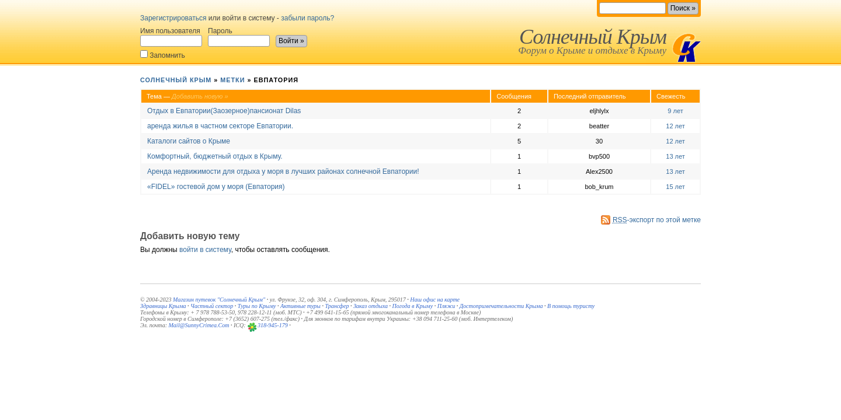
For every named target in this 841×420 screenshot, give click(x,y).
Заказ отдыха (370, 306)
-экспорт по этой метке (657, 220)
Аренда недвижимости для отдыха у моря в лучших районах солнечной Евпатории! (283, 171)
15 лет (675, 186)
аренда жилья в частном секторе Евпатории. (220, 126)
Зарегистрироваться (173, 18)
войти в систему (205, 250)
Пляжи (446, 306)
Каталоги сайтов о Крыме (188, 141)
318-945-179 (273, 325)
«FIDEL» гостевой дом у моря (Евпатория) (216, 187)
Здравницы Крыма (163, 306)
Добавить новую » (200, 96)
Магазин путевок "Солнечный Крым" (219, 299)
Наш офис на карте (435, 299)
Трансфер (337, 306)
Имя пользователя (171, 37)
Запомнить (162, 54)
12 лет (675, 126)
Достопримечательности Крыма (501, 306)
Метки (232, 79)
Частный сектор (211, 306)
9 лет (675, 110)
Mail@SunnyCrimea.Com (199, 325)
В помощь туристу (571, 306)
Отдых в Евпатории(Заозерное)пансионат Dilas (224, 111)
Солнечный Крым (592, 36)
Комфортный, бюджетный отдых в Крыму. (215, 156)
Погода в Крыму (412, 306)
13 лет (675, 156)
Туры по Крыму (257, 306)
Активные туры (300, 306)
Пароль (239, 37)
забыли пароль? (307, 18)
